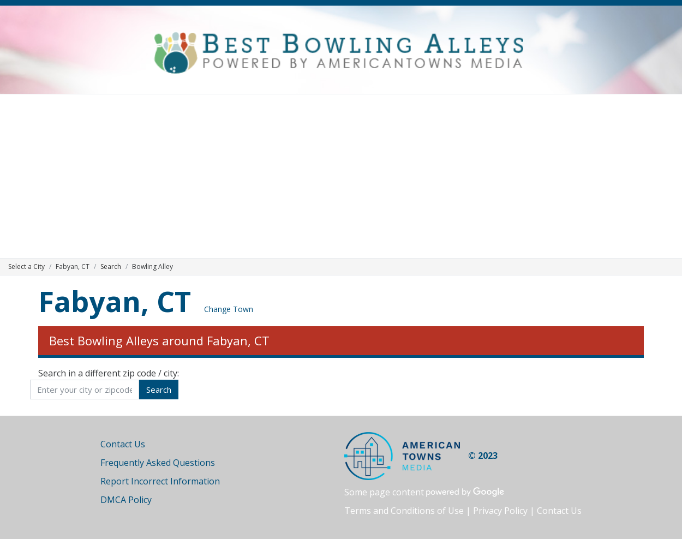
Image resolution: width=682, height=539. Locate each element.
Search (110, 266)
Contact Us (122, 444)
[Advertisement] (341, 176)
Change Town (228, 309)
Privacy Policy (500, 511)
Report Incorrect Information (160, 481)
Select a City (26, 266)
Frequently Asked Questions (157, 463)
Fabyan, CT (114, 301)
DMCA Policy (126, 500)
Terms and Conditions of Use (404, 511)
